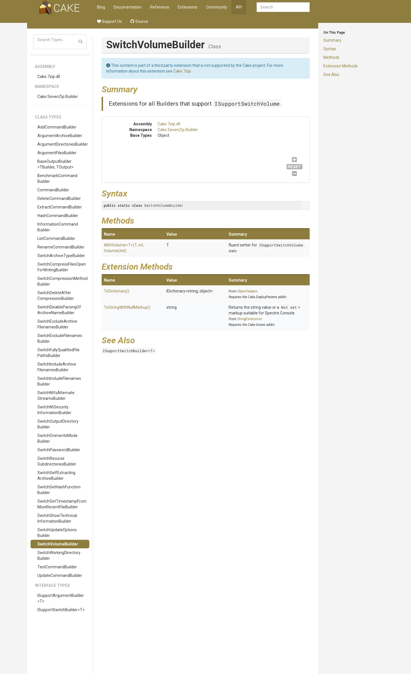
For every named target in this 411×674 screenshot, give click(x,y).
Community (216, 7)
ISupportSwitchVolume (247, 103)
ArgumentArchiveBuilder (59, 135)
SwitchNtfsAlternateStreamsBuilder (55, 395)
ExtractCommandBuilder (59, 207)
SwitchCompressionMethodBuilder (62, 281)
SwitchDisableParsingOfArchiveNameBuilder (59, 310)
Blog (101, 7)
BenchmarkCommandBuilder (57, 178)
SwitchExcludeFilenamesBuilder (59, 338)
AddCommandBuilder (56, 127)
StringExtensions (249, 319)
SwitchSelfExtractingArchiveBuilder (56, 475)
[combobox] (283, 7)
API (239, 7)
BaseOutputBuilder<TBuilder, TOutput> (55, 164)
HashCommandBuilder (57, 215)
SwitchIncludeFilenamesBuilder (59, 381)
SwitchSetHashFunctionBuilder (58, 490)
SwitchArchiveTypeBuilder (61, 255)
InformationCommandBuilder (57, 227)
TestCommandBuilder (57, 567)
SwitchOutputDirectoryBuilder (57, 424)
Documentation (128, 7)
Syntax (329, 49)
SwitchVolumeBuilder (57, 544)
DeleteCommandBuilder (59, 198)
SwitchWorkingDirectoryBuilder (58, 555)
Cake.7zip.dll (48, 76)
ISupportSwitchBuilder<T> (61, 609)
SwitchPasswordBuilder (58, 450)
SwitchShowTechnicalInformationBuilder (57, 518)
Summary (332, 40)
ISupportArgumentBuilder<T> (60, 598)
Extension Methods (340, 66)
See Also (331, 74)
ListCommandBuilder (56, 238)
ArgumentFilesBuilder (56, 153)
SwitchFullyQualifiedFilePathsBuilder (58, 353)
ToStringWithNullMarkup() (127, 307)
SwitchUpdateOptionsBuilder (57, 532)
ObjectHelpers (247, 291)
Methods (331, 57)
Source (139, 21)
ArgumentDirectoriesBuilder (62, 144)
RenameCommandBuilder (60, 247)
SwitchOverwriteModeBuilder (57, 438)
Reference (159, 7)
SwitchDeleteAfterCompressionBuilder (55, 295)
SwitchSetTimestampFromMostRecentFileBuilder (61, 504)
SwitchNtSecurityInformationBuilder (54, 410)
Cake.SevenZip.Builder (57, 96)
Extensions (188, 7)
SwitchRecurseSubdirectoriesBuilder (56, 461)
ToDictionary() (116, 291)
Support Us (109, 21)
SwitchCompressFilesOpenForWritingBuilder (61, 267)
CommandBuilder (53, 190)
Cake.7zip (182, 71)
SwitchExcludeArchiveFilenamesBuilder (57, 324)
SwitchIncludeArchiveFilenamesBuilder (56, 367)
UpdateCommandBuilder (59, 575)
